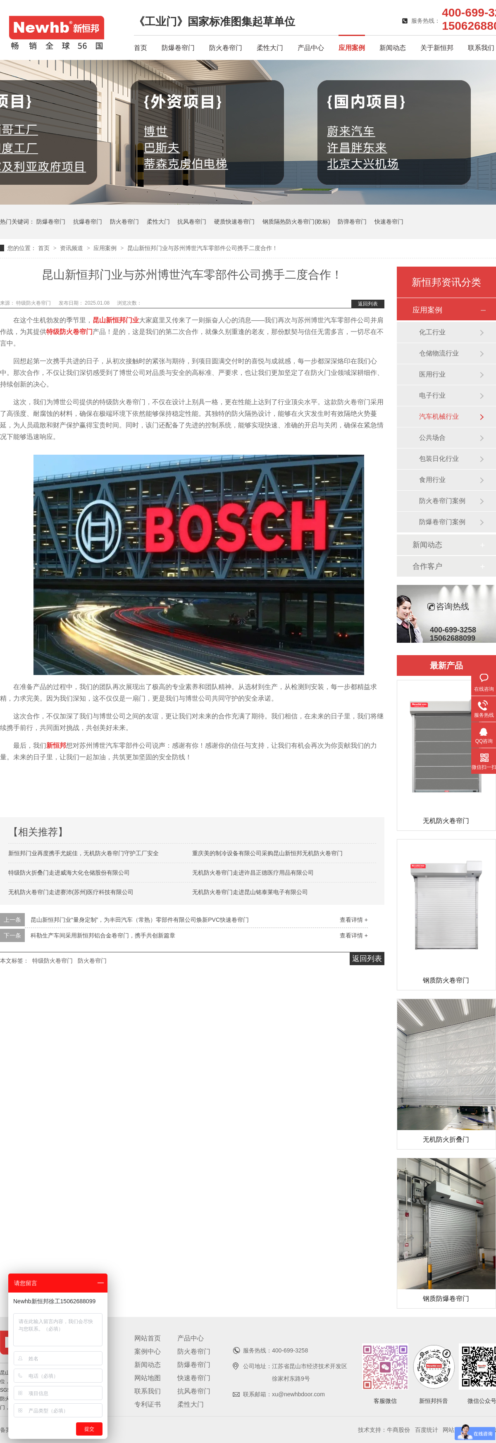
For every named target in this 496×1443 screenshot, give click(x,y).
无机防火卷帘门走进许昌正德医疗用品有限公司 (253, 872)
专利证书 (147, 1404)
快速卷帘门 (388, 221)
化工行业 (432, 332)
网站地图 (147, 1377)
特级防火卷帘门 (34, 303)
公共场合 (432, 437)
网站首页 (147, 1338)
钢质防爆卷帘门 (446, 1298)
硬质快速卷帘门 (234, 221)
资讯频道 (72, 248)
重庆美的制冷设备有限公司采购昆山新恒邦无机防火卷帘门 (267, 853)
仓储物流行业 (439, 353)
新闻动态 (392, 47)
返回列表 (368, 304)
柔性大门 (270, 47)
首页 (140, 47)
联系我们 (481, 47)
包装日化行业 (439, 458)
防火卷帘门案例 (442, 500)
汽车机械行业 (439, 416)
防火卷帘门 (225, 47)
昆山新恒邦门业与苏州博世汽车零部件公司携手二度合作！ (202, 248)
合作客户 (427, 566)
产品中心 (311, 47)
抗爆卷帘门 (87, 221)
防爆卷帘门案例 (442, 521)
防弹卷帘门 (352, 221)
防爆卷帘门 (178, 47)
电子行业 (432, 395)
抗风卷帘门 (191, 221)
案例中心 (147, 1351)
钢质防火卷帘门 (446, 980)
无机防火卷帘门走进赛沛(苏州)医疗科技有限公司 (71, 892)
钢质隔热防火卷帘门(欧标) (296, 221)
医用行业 (432, 374)
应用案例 (352, 47)
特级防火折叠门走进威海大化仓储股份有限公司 (69, 872)
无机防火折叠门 (446, 1139)
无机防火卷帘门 (446, 820)
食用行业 (432, 479)
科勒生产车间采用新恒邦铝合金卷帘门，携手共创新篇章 (103, 935)
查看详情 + (354, 919)
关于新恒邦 (436, 47)
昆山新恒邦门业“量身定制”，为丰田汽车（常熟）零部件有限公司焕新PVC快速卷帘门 (140, 919)
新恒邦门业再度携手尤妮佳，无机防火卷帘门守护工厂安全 (83, 853)
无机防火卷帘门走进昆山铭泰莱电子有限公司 (250, 892)
